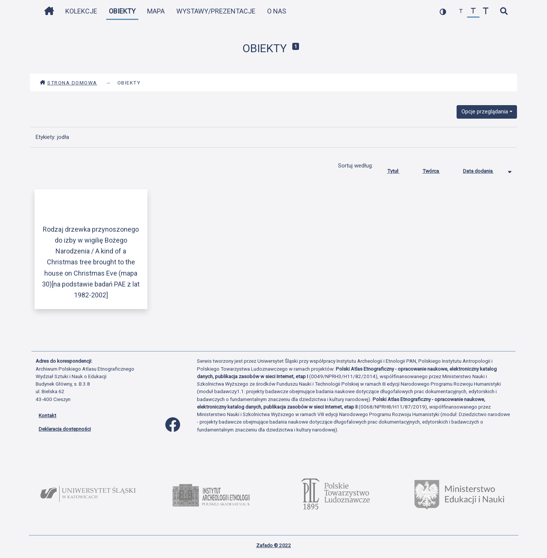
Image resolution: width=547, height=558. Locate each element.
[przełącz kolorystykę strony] (443, 11)
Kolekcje (81, 11)
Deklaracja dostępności (65, 429)
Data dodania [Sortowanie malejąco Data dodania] (484, 169)
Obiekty (122, 11)
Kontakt (47, 415)
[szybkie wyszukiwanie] (503, 11)
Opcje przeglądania (484, 111)
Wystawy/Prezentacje (215, 11)
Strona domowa (68, 83)
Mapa (156, 11)
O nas (276, 11)
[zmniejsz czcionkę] (461, 11)
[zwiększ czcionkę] (485, 11)
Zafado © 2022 (273, 545)
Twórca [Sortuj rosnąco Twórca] (436, 169)
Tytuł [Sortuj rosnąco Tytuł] (399, 169)
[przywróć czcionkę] (473, 11)
